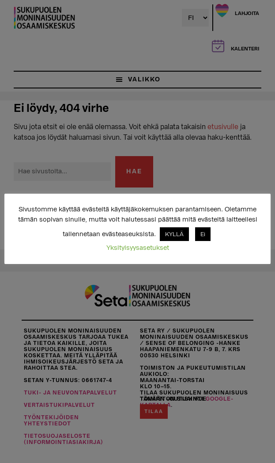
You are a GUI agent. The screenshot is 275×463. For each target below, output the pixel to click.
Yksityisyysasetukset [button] (137, 248)
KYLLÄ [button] (174, 234)
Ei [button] (202, 234)
